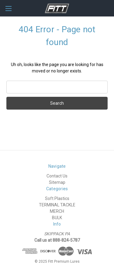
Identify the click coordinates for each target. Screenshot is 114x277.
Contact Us (57, 176)
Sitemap (57, 182)
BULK (57, 217)
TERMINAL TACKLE (57, 204)
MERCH (57, 211)
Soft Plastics (57, 198)
